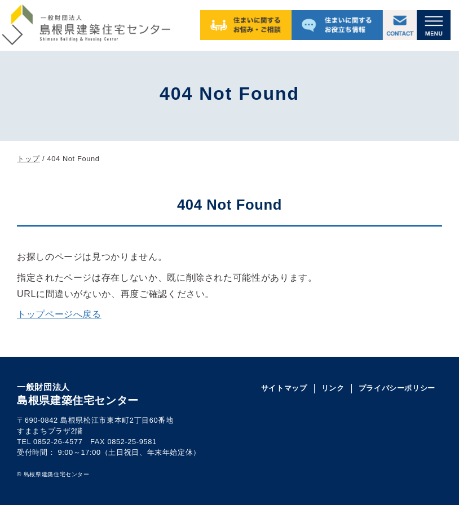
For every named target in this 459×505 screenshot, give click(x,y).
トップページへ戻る (59, 314)
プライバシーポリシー (397, 388)
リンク (333, 388)
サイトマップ (284, 388)
